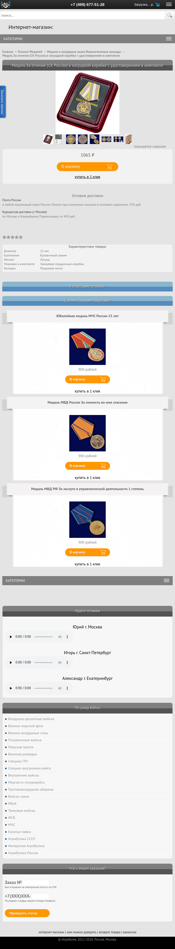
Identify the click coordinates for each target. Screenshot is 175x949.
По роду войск (87, 707)
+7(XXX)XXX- (27, 896)
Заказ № (27, 882)
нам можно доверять (81, 932)
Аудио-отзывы (87, 610)
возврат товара (110, 932)
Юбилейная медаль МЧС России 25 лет (87, 316)
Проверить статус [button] (23, 913)
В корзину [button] (70, 166)
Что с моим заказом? (87, 868)
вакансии (129, 932)
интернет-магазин (51, 932)
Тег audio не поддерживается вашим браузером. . (39, 637)
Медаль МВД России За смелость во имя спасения (87, 402)
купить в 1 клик (87, 177)
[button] (170, 15)
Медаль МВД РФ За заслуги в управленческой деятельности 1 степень (87, 488)
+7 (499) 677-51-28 (88, 4)
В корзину (78, 379)
